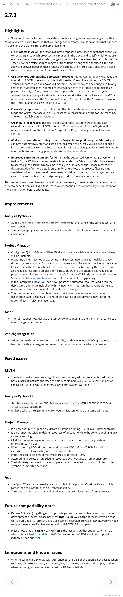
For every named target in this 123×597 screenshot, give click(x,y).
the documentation (74, 151)
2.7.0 (10, 14)
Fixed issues (16, 358)
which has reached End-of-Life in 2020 (34, 534)
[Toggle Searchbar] (18, 4)
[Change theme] (11, 4)
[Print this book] (118, 4)
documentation (35, 70)
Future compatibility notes (30, 505)
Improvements (19, 203)
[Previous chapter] (12, 581)
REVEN (10, 370)
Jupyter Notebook (89, 76)
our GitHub (60, 103)
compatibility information (96, 186)
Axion (9, 312)
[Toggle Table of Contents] (4, 4)
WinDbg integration (19, 334)
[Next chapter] (111, 581)
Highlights (14, 30)
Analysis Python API (19, 216)
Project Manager (17, 245)
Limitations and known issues (33, 552)
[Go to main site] (113, 4)
